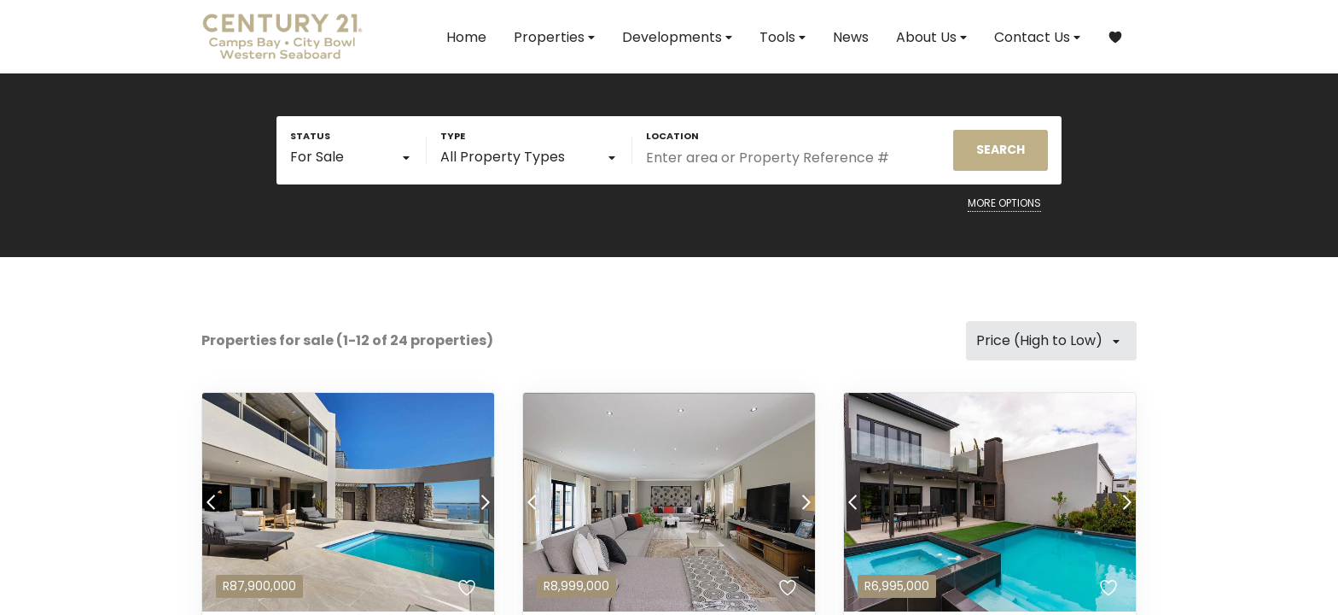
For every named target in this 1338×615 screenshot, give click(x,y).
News (851, 37)
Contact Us (1037, 37)
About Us (931, 37)
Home (466, 37)
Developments (677, 37)
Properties (554, 37)
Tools (782, 37)
